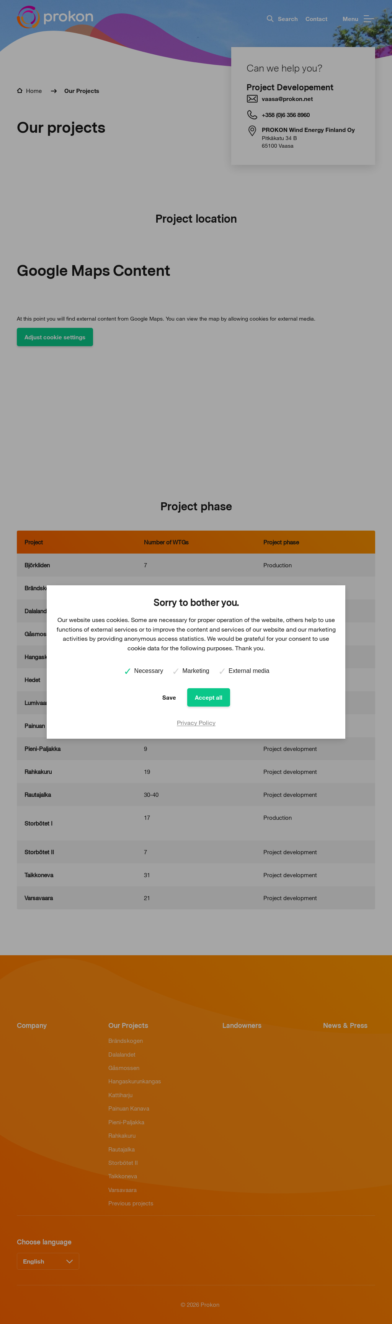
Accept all (208, 697)
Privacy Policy (196, 722)
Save (169, 697)
